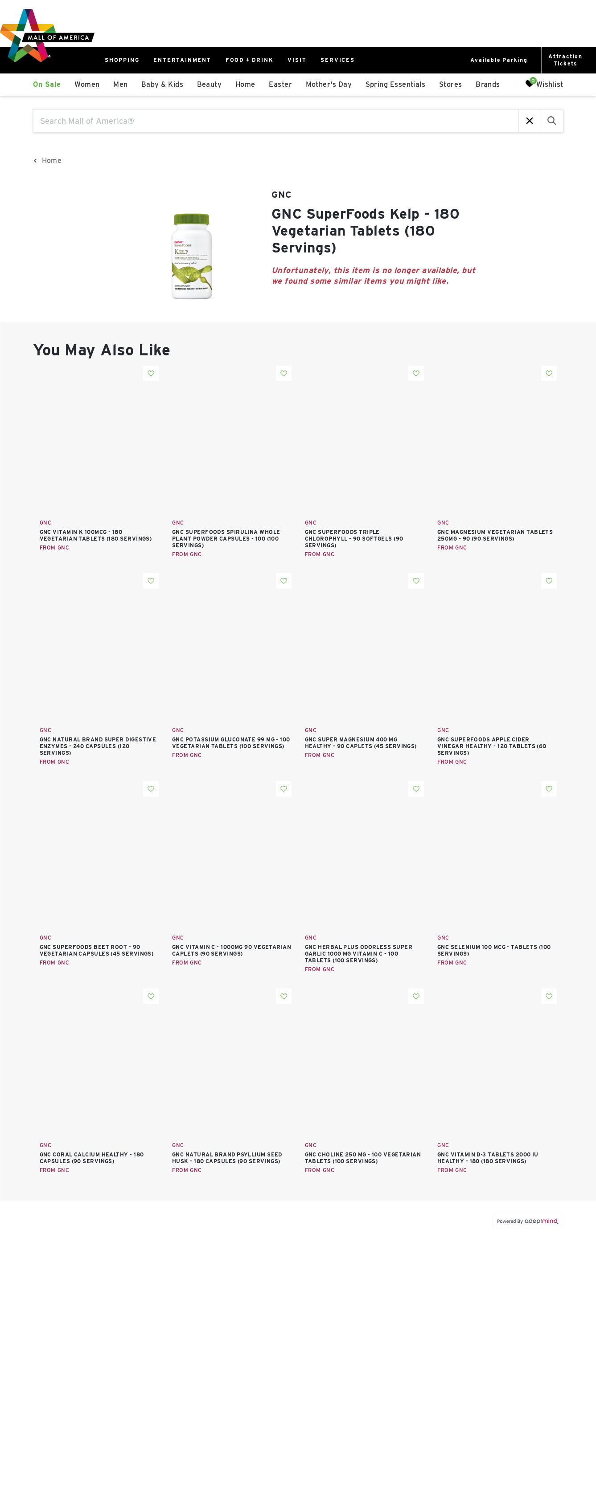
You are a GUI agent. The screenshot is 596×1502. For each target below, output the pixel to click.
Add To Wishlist (151, 373)
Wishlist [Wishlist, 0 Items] (544, 84)
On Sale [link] (47, 84)
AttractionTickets (565, 60)
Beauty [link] (209, 84)
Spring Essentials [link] (396, 84)
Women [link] (86, 84)
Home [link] (245, 84)
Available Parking (499, 60)
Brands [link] (488, 84)
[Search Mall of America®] (275, 121)
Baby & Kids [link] (162, 84)
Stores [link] (450, 84)
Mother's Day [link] (329, 84)
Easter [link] (280, 84)
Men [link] (120, 84)
